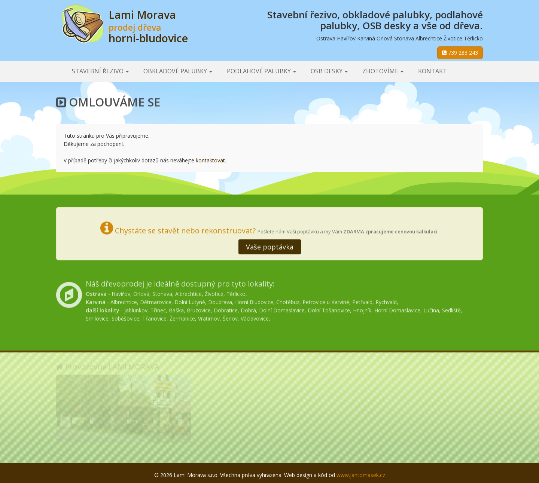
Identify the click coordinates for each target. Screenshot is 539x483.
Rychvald (386, 300)
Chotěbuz (287, 300)
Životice (214, 292)
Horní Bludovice (254, 300)
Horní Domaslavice (397, 308)
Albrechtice (188, 292)
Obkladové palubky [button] (177, 71)
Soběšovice (125, 317)
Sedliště (451, 308)
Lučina (431, 308)
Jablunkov (135, 308)
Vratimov (209, 317)
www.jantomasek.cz (361, 475)
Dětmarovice (155, 300)
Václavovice (255, 317)
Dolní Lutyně (189, 300)
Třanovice (154, 317)
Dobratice (226, 308)
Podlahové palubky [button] (261, 71)
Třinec (158, 308)
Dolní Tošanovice (329, 308)
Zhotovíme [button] (383, 71)
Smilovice (97, 317)
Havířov (121, 292)
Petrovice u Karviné (325, 300)
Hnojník (362, 308)
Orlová (141, 292)
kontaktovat (210, 160)
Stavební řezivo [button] (100, 71)
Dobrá (248, 308)
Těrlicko (236, 292)
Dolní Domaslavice (282, 308)
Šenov (230, 317)
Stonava (162, 292)
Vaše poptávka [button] (269, 246)
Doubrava (220, 300)
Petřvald (362, 300)
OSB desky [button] (329, 71)
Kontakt (432, 71)
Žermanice (182, 317)
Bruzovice (199, 308)
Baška (176, 308)
